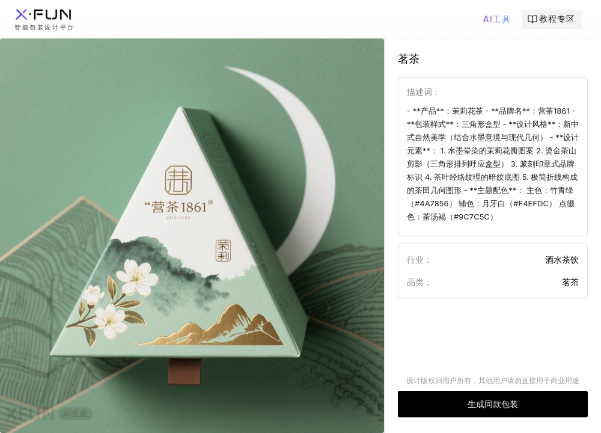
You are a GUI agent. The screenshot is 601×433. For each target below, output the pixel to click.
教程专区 (551, 18)
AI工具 (496, 19)
